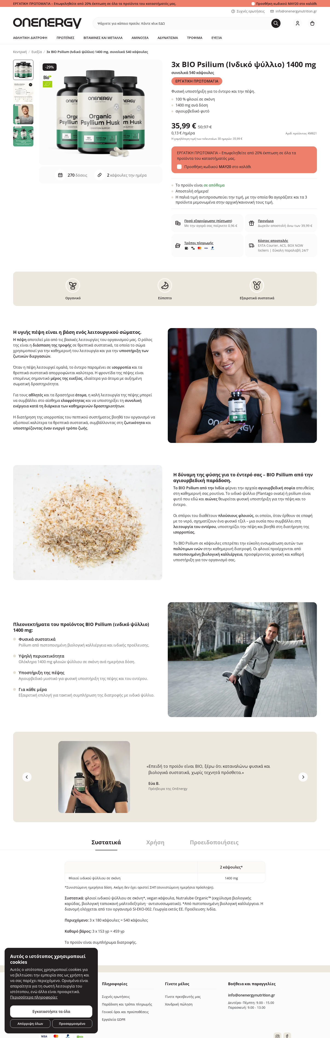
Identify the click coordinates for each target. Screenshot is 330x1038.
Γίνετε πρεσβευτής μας (183, 996)
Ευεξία (216, 38)
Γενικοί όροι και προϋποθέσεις (125, 1012)
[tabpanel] (165, 897)
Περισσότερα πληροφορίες (34, 997)
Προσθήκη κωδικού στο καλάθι (286, 3)
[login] (297, 23)
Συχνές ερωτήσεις (248, 11)
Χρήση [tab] (155, 842)
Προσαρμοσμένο (72, 1023)
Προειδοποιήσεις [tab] (214, 842)
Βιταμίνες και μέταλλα (103, 38)
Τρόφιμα (194, 38)
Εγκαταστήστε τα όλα (51, 1011)
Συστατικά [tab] (106, 842)
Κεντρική (20, 52)
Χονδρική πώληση (179, 1004)
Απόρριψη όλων (30, 1023)
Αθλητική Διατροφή (30, 38)
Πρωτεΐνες (65, 38)
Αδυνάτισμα (168, 38)
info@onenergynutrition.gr (293, 11)
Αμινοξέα (140, 38)
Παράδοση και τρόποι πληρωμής (127, 1004)
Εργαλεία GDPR (113, 1019)
